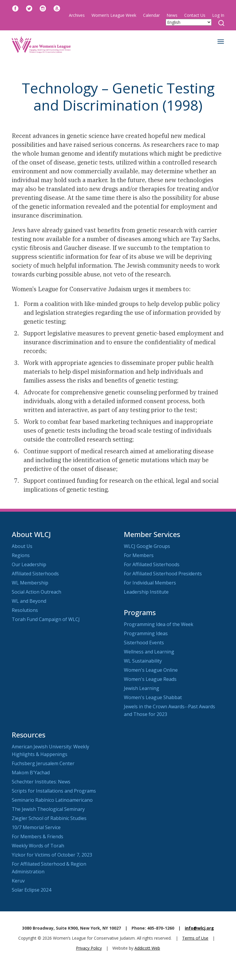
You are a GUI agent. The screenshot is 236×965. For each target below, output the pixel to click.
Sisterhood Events (144, 642)
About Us (22, 546)
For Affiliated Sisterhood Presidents (163, 573)
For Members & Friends (37, 836)
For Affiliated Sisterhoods (152, 564)
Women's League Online (151, 670)
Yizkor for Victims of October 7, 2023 (52, 855)
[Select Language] (189, 22)
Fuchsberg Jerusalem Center (43, 763)
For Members (139, 555)
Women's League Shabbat (153, 697)
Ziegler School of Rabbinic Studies (49, 818)
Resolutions (25, 610)
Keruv (18, 880)
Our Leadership (29, 564)
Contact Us (194, 15)
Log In (218, 15)
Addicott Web (147, 948)
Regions (21, 555)
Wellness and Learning (149, 651)
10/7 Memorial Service (36, 827)
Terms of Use (195, 938)
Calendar (151, 15)
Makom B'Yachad (31, 772)
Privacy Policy (89, 948)
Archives (77, 15)
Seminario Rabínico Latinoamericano (52, 800)
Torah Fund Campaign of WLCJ (46, 619)
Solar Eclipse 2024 (31, 890)
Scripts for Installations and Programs (54, 791)
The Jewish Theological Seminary (48, 809)
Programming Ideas (146, 633)
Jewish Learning (141, 688)
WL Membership (30, 582)
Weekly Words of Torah (38, 845)
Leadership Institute (146, 592)
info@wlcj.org (199, 928)
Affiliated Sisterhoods (35, 573)
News (172, 15)
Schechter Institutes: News (41, 781)
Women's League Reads (150, 679)
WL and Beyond (29, 601)
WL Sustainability (143, 661)
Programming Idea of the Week (158, 624)
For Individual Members (150, 582)
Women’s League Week (114, 15)
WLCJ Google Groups (147, 546)
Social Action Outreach (36, 592)
